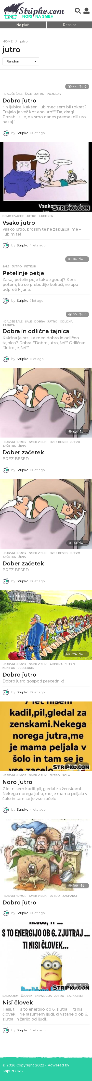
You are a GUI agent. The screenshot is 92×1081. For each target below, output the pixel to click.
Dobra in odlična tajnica (35, 331)
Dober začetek (23, 452)
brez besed (59, 441)
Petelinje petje (23, 273)
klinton (8, 667)
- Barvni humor (14, 441)
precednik (26, 667)
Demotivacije (13, 216)
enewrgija (43, 995)
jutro (39, 93)
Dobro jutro (19, 100)
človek (26, 995)
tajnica (8, 325)
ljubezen (46, 216)
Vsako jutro (18, 223)
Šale (28, 93)
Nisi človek (17, 1002)
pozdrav (54, 93)
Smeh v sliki (38, 441)
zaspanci (69, 895)
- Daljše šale (12, 93)
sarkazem (75, 995)
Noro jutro (17, 782)
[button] (78, 11)
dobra (39, 321)
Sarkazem (10, 995)
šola (66, 775)
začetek (9, 445)
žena (22, 445)
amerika (56, 664)
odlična (66, 321)
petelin (30, 266)
